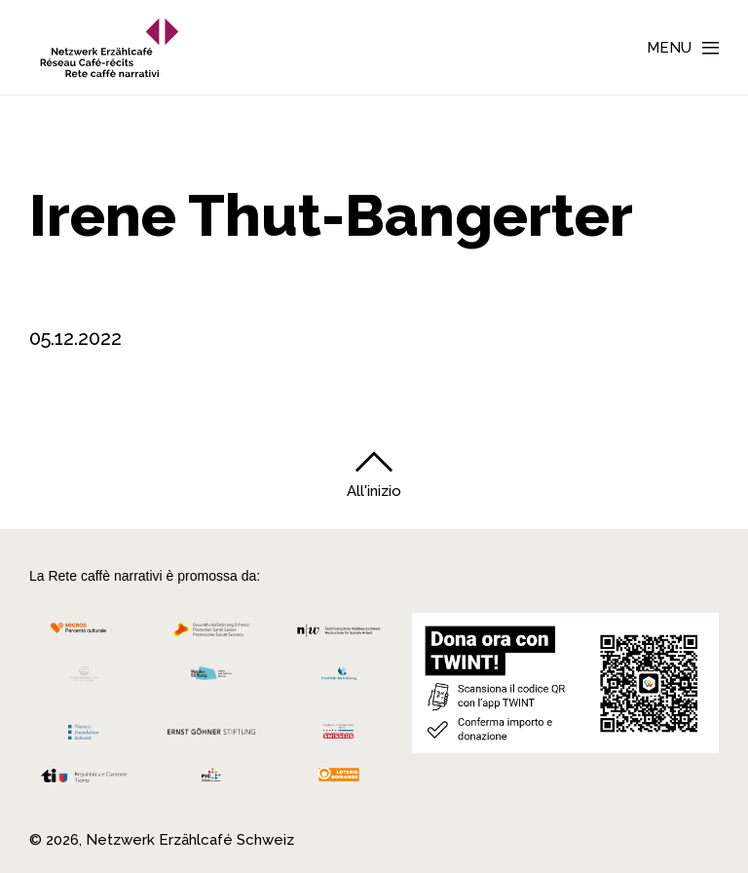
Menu (669, 48)
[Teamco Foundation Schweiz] (83, 730)
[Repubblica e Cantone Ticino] (83, 781)
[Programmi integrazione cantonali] (212, 780)
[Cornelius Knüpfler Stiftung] (83, 679)
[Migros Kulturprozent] (83, 635)
